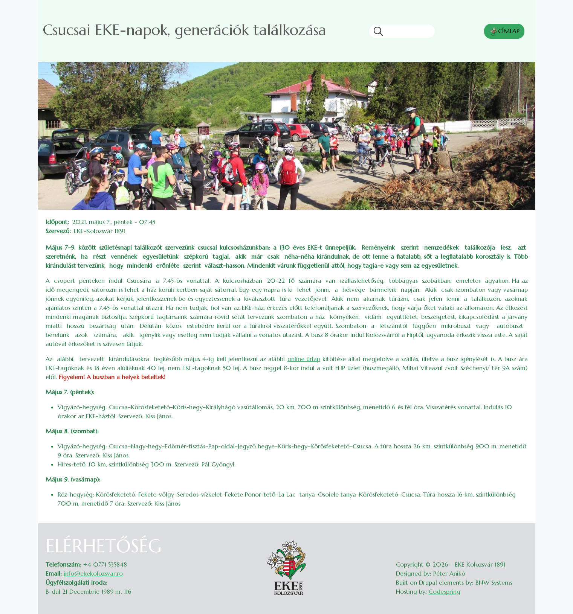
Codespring (444, 591)
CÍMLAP (504, 31)
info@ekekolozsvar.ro (93, 573)
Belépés (520, 540)
